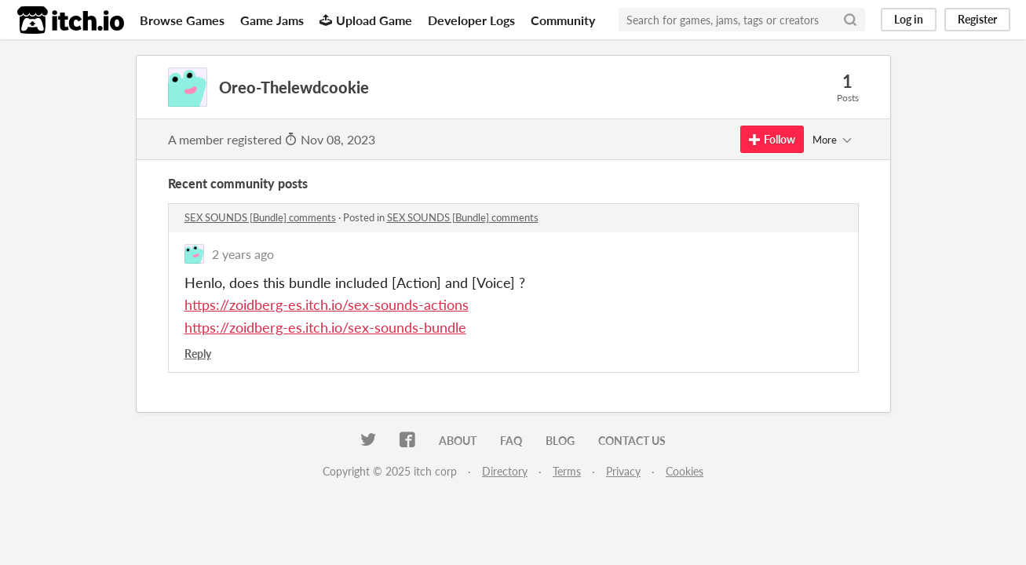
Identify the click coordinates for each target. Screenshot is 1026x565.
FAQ (511, 440)
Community (563, 20)
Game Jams (272, 20)
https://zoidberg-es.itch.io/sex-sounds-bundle (325, 327)
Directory (505, 471)
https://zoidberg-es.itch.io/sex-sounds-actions (326, 304)
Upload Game (365, 20)
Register (977, 19)
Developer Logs (471, 20)
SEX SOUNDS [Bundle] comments (260, 217)
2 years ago (243, 253)
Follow (772, 139)
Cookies (684, 471)
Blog (560, 440)
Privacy (623, 471)
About (457, 440)
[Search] (850, 19)
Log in (908, 19)
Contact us (632, 440)
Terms (567, 471)
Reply (197, 353)
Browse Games (182, 20)
